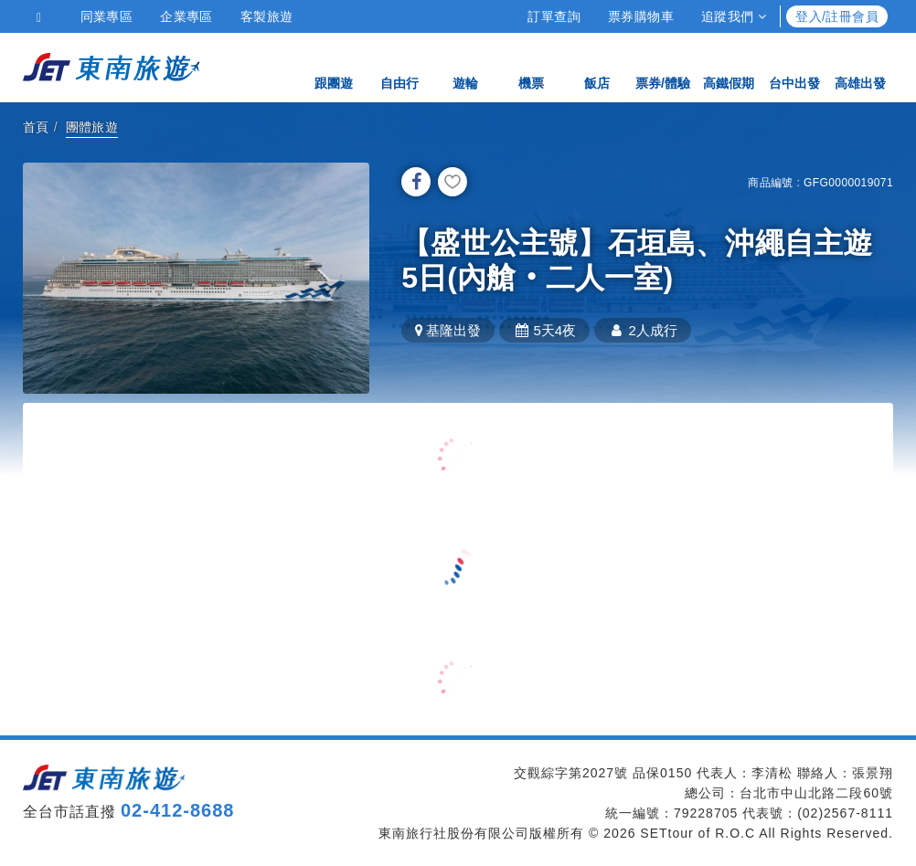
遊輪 (465, 66)
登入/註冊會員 (837, 16)
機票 (531, 66)
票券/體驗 (662, 66)
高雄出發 (860, 66)
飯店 (597, 66)
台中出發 (794, 66)
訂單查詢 (553, 16)
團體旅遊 (92, 127)
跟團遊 (333, 66)
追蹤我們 (733, 16)
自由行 (399, 66)
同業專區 (106, 16)
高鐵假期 (728, 66)
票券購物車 (641, 16)
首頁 (36, 127)
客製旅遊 (266, 16)
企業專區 (186, 16)
